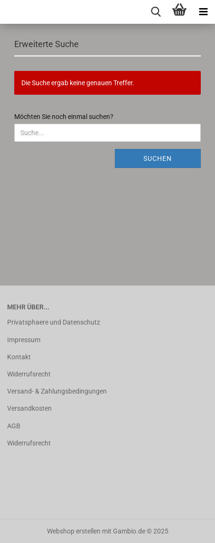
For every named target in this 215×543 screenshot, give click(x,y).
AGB (13, 426)
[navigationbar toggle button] (203, 12)
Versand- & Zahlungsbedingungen (57, 391)
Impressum (23, 340)
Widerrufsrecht (29, 374)
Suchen (157, 158)
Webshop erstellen (74, 531)
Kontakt (19, 357)
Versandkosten (29, 408)
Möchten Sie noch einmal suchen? (63, 116)
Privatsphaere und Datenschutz (53, 322)
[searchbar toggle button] (156, 12)
